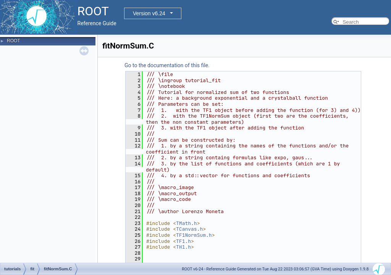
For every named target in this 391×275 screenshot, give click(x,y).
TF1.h (183, 241)
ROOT (13, 41)
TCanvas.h (189, 229)
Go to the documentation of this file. (167, 65)
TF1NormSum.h (194, 235)
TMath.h (186, 223)
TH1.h (183, 247)
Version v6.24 (149, 13)
